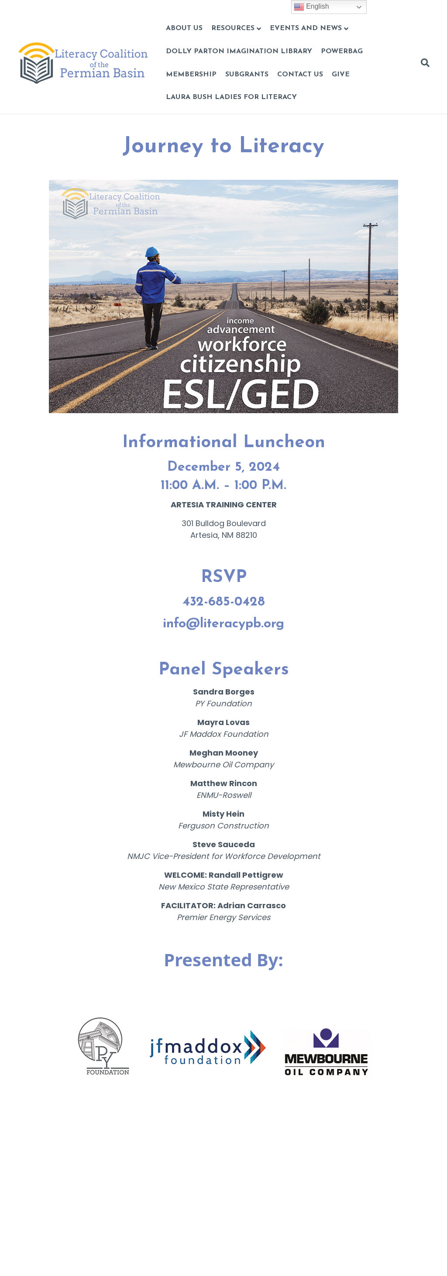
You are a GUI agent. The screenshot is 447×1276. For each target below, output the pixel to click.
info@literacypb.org (223, 624)
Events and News (306, 28)
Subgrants (246, 74)
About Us (184, 28)
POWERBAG (342, 51)
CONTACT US (300, 74)
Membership (191, 74)
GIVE (341, 74)
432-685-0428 (223, 602)
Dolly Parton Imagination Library (239, 51)
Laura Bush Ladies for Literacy (231, 97)
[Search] (423, 63)
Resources (232, 28)
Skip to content (29, 5)
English (311, 7)
